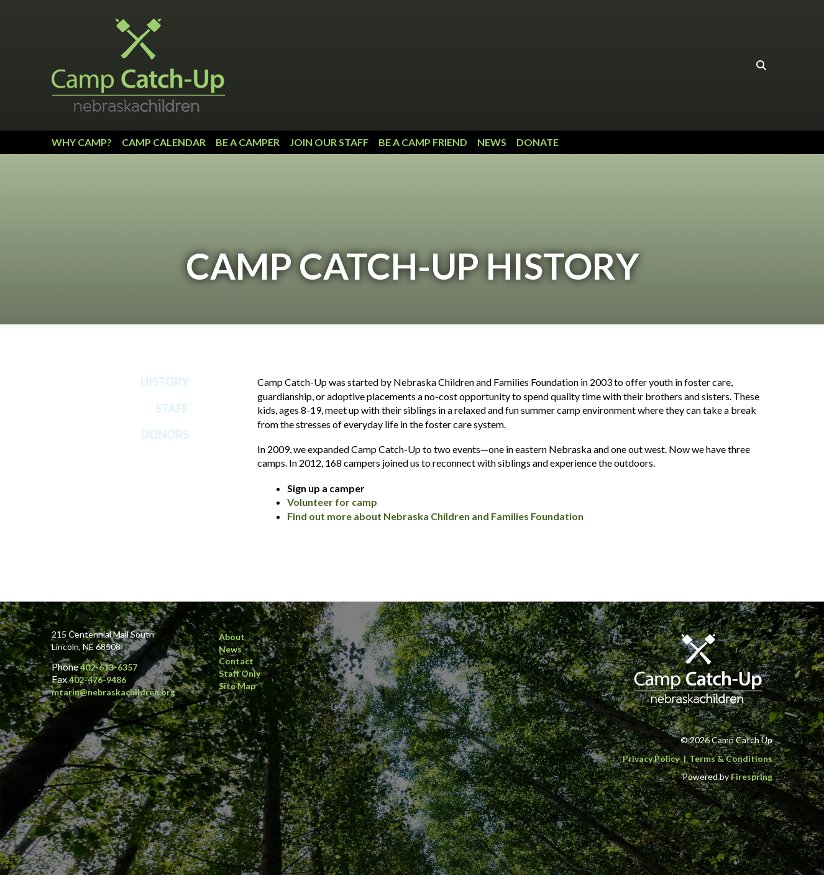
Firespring (751, 776)
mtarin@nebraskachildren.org (113, 692)
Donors (165, 434)
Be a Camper (248, 142)
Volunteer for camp (332, 502)
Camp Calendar (164, 142)
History (164, 381)
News (491, 142)
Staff (172, 408)
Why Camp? (82, 142)
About (232, 636)
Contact (236, 661)
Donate (537, 142)
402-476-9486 (97, 679)
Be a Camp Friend (422, 142)
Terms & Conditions (730, 758)
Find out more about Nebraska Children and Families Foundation (435, 516)
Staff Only (239, 673)
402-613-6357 (108, 667)
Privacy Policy (651, 758)
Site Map (237, 685)
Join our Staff (329, 142)
